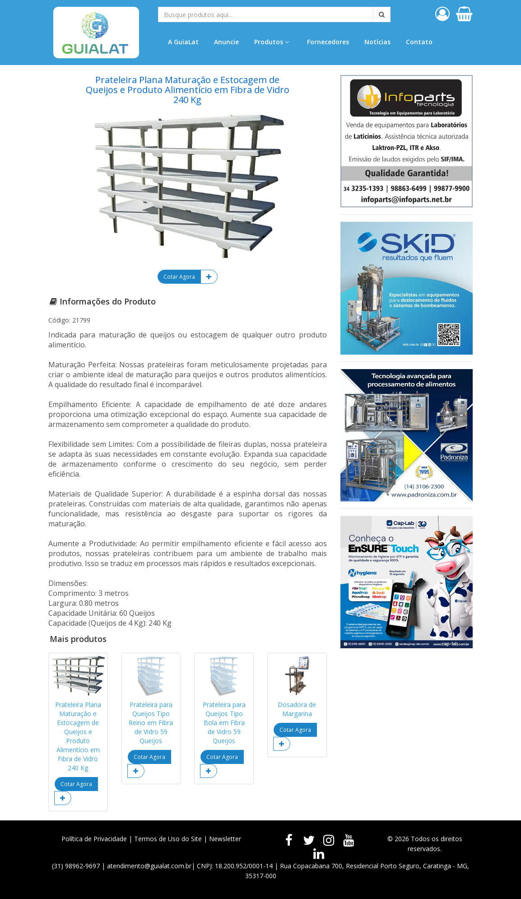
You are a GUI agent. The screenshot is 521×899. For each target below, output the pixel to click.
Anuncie (226, 41)
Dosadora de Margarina (297, 709)
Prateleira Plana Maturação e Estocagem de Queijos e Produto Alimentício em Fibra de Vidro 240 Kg (78, 736)
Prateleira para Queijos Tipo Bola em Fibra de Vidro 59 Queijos (224, 722)
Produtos (271, 41)
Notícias (377, 41)
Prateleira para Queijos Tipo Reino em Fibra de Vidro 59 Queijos (151, 722)
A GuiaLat (183, 41)
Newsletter (225, 838)
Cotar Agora (179, 277)
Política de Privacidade (94, 838)
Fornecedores (328, 41)
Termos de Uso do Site (168, 838)
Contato (419, 41)
